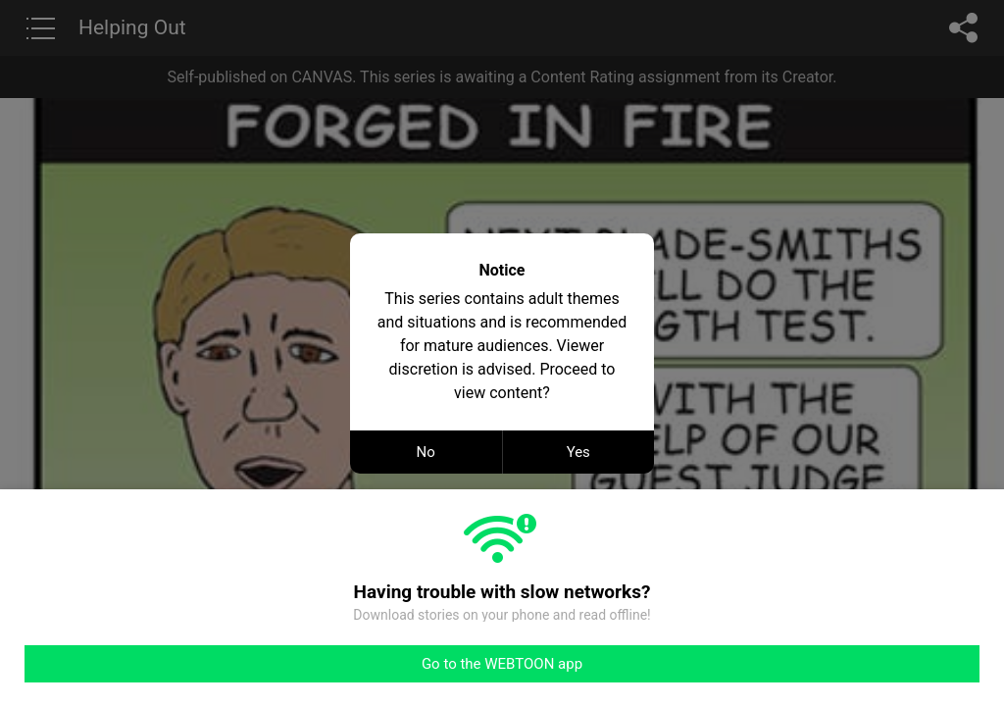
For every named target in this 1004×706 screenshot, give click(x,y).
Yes (578, 452)
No (426, 452)
